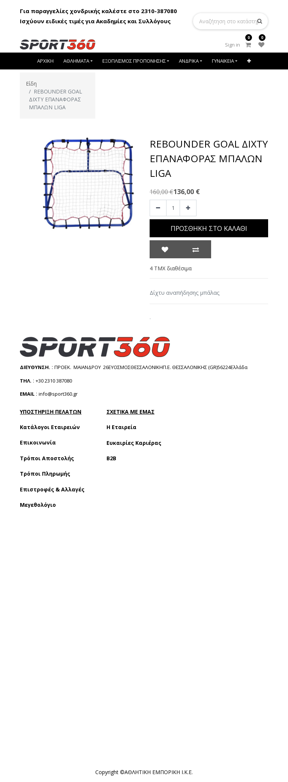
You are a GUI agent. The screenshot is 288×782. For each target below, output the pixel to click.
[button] (249, 61)
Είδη (31, 83)
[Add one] (188, 208)
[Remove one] (158, 208)
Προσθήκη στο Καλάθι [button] (209, 228)
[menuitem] (46, 61)
